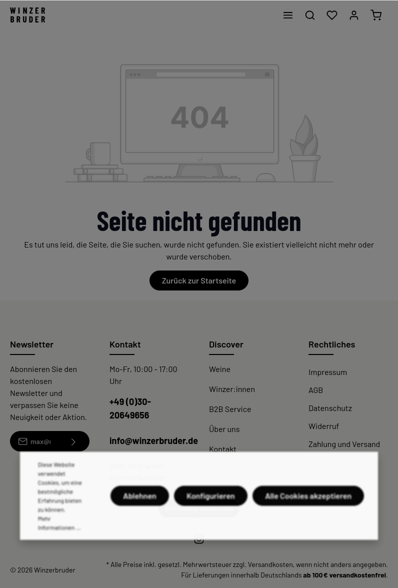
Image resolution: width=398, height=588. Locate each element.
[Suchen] (310, 15)
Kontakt (222, 449)
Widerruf (323, 425)
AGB (315, 389)
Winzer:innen (232, 389)
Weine (219, 369)
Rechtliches (331, 344)
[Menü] (288, 15)
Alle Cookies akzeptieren (308, 516)
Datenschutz (330, 407)
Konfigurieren (210, 516)
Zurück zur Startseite (199, 280)
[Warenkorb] (376, 15)
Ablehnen (139, 516)
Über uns (224, 429)
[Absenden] (74, 441)
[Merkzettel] (332, 15)
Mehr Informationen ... (59, 544)
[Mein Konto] (354, 15)
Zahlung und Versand (344, 443)
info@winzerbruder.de (154, 440)
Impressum (327, 371)
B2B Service (230, 409)
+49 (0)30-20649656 (130, 408)
